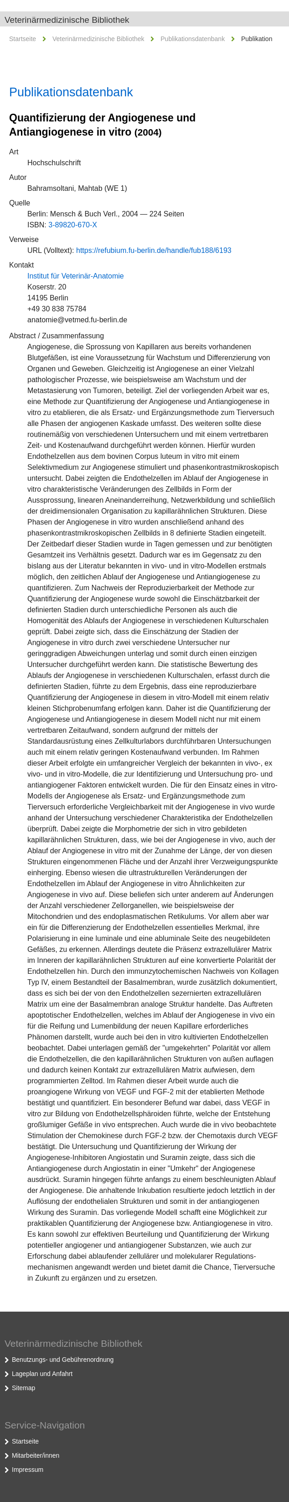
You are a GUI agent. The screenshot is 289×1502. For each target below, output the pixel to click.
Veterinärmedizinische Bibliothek (67, 20)
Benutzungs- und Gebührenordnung (63, 1359)
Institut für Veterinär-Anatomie (75, 276)
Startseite (22, 38)
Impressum (27, 1469)
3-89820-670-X (72, 225)
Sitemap (23, 1388)
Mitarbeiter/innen (35, 1455)
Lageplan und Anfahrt (42, 1373)
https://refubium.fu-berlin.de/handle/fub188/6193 (154, 250)
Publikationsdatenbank (192, 38)
